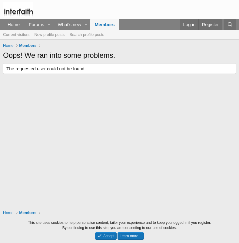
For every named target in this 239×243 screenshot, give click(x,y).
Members (105, 24)
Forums (36, 24)
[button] (49, 24)
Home (14, 24)
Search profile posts (86, 34)
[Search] (230, 24)
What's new (69, 24)
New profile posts (49, 34)
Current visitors (16, 34)
